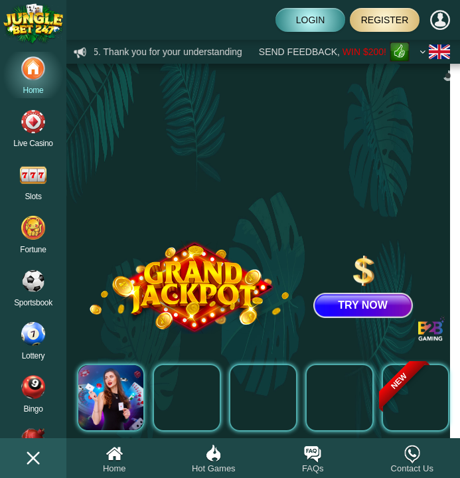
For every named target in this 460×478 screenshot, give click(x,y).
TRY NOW (363, 305)
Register (385, 20)
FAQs (313, 458)
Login (310, 20)
